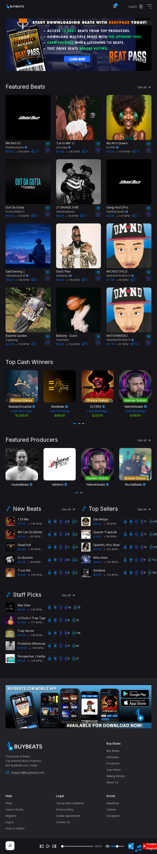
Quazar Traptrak (105, 531)
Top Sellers (103, 508)
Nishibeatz (64, 275)
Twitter (111, 808)
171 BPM (35, 621)
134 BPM (22, 215)
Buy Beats (113, 750)
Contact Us (63, 821)
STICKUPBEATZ (15, 211)
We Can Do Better (30, 531)
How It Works (14, 808)
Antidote (99, 569)
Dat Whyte (100, 518)
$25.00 (97, 574)
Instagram (113, 815)
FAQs (9, 802)
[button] (76, 491)
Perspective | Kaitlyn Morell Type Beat (44, 655)
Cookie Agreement (68, 815)
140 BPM (22, 279)
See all (144, 87)
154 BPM (111, 561)
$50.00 (22, 659)
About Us (112, 781)
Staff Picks (27, 593)
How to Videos (15, 827)
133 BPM (111, 574)
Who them (100, 557)
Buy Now (133, 846)
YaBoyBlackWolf (17, 275)
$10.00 (97, 535)
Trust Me (24, 569)
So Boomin (25, 557)
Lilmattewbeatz (65, 211)
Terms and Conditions (70, 802)
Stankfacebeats (16, 147)
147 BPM (123, 215)
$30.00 (22, 548)
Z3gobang (12, 339)
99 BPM (122, 279)
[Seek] (77, 846)
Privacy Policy (65, 808)
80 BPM (34, 535)
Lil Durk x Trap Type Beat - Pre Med (43, 617)
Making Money (115, 775)
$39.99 (22, 608)
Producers (113, 762)
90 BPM (72, 215)
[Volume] (117, 846)
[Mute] (107, 846)
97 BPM (122, 343)
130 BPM (22, 343)
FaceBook (112, 802)
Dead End (24, 544)
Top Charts (113, 769)
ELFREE (112, 147)
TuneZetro (62, 339)
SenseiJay (63, 147)
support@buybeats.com (25, 772)
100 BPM (36, 647)
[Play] (48, 846)
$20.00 (97, 522)
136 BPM (35, 659)
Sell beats (112, 756)
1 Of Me (23, 518)
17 (35, 151)
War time (24, 604)
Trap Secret (26, 630)
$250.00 (22, 647)
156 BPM (22, 151)
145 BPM (73, 151)
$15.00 (22, 522)
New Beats (27, 508)
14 (134, 344)
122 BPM (73, 343)
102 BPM (111, 548)
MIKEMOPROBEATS (120, 275)
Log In (10, 821)
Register (11, 815)
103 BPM (123, 151)
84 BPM (34, 561)
